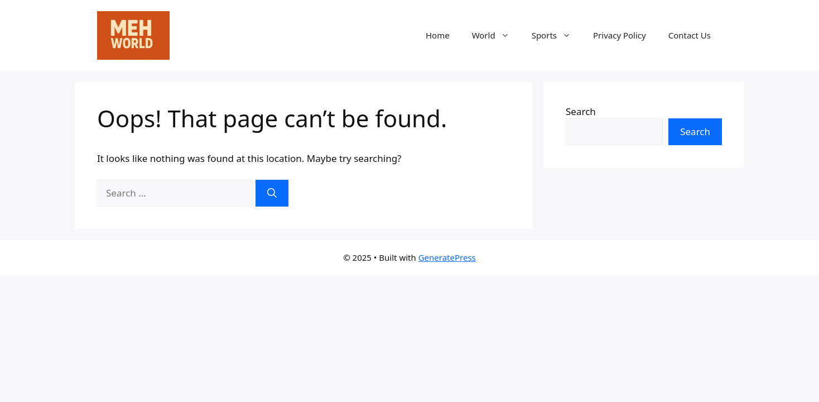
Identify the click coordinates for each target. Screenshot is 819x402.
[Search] (272, 193)
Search (581, 111)
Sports (557, 35)
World (496, 35)
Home (438, 35)
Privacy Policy (619, 35)
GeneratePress (447, 257)
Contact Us (689, 35)
